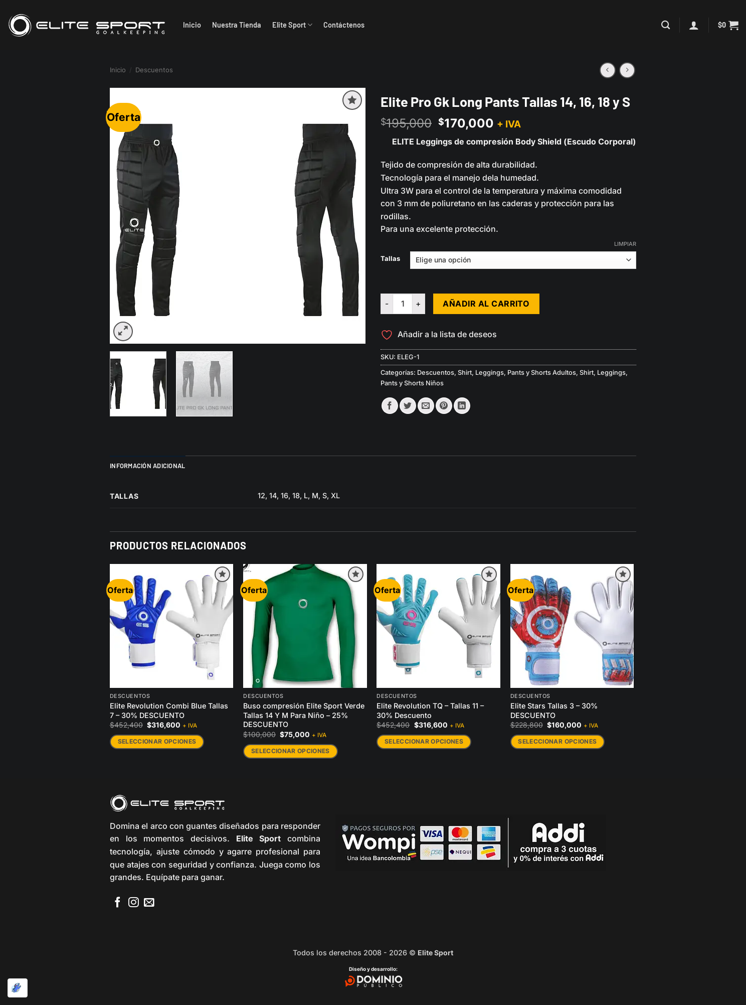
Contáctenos (343, 25)
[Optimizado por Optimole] (18, 987)
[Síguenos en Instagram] (133, 903)
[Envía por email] (426, 405)
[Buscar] (665, 25)
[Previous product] (627, 70)
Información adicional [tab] (147, 466)
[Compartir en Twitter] (408, 405)
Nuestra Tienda (236, 25)
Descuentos (154, 70)
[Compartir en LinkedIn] (462, 405)
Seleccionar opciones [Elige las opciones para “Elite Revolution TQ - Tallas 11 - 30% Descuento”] (424, 741)
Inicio (192, 25)
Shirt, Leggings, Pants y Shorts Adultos (517, 372)
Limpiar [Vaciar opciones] (625, 243)
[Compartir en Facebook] (390, 405)
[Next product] (607, 70)
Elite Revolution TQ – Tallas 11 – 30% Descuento (430, 710)
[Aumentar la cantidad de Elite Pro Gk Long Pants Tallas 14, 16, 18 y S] (419, 304)
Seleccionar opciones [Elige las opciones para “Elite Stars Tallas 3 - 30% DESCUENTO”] (557, 741)
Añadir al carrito (486, 304)
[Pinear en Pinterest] (444, 405)
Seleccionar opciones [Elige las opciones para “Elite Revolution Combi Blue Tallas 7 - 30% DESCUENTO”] (157, 741)
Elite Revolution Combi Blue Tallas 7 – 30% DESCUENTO (169, 710)
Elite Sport (292, 25)
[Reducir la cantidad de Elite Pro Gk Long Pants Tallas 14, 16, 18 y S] (387, 304)
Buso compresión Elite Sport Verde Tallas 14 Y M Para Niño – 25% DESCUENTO (303, 715)
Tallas (390, 258)
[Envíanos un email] (149, 903)
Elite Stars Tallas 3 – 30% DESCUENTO (554, 710)
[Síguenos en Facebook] (117, 903)
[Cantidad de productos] (403, 304)
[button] (694, 25)
